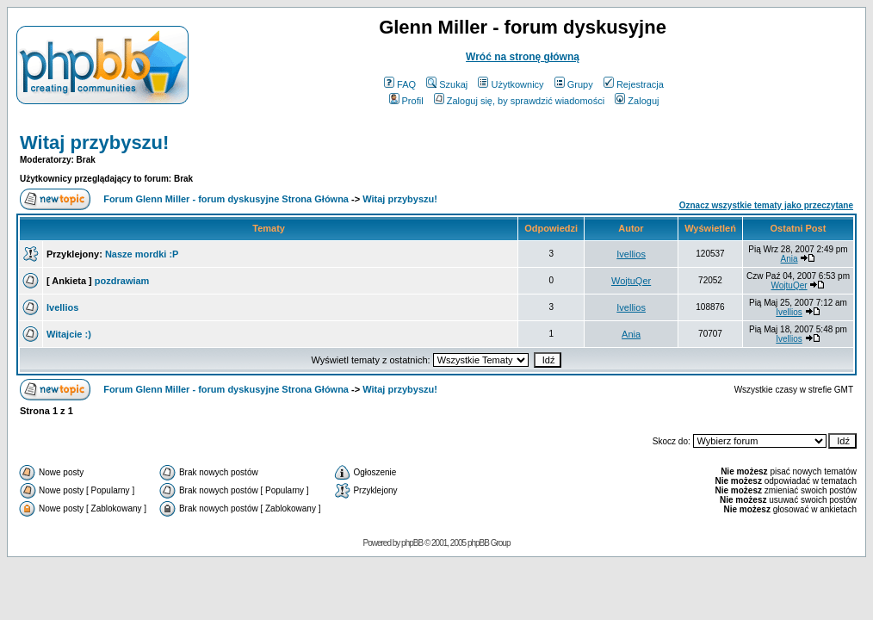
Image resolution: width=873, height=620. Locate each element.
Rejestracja (634, 84)
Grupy (573, 84)
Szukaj (446, 84)
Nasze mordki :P (142, 254)
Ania (789, 259)
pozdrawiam (122, 281)
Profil (406, 101)
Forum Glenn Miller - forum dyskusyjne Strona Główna (226, 199)
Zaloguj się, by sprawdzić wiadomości (519, 101)
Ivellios (631, 254)
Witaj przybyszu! (94, 142)
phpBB (412, 543)
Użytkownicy (510, 84)
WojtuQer (631, 281)
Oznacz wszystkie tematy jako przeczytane (766, 205)
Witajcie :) (68, 334)
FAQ (400, 84)
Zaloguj (637, 101)
